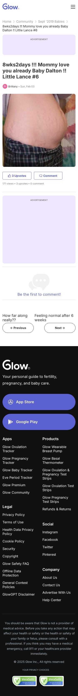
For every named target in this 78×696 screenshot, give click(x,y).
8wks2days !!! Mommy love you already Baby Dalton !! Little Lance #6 (35, 28)
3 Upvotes (17, 175)
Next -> (60, 328)
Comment (48, 175)
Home (6, 21)
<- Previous (18, 328)
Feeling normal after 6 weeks (54, 317)
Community (24, 21)
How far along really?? (14, 317)
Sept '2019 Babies (51, 21)
